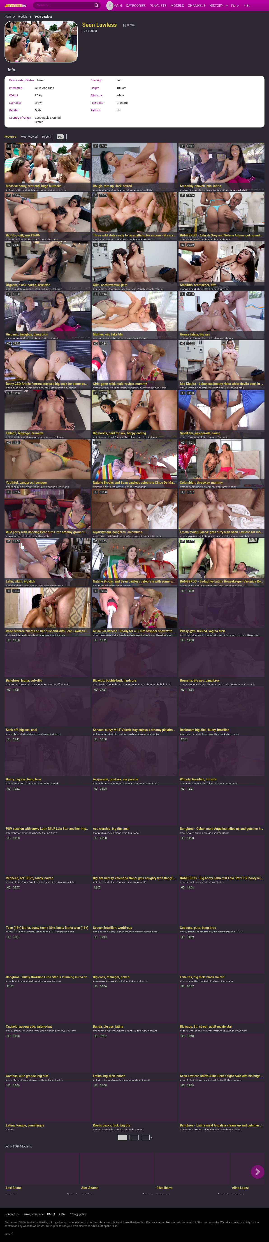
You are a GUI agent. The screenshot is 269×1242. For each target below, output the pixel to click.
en (235, 6)
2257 (62, 1214)
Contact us (12, 1214)
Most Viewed (29, 136)
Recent (46, 136)
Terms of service (33, 1214)
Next (152, 1139)
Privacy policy (78, 1214)
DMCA (51, 1214)
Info (11, 69)
